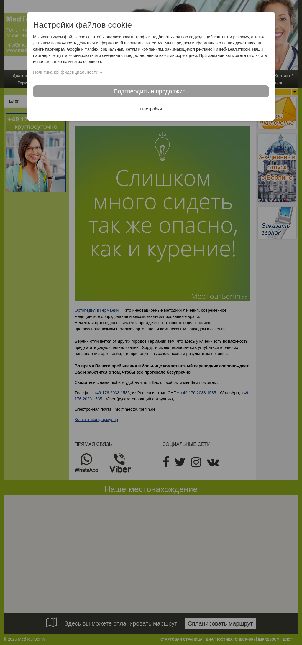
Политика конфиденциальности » (67, 72)
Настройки (151, 108)
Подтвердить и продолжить (151, 91)
